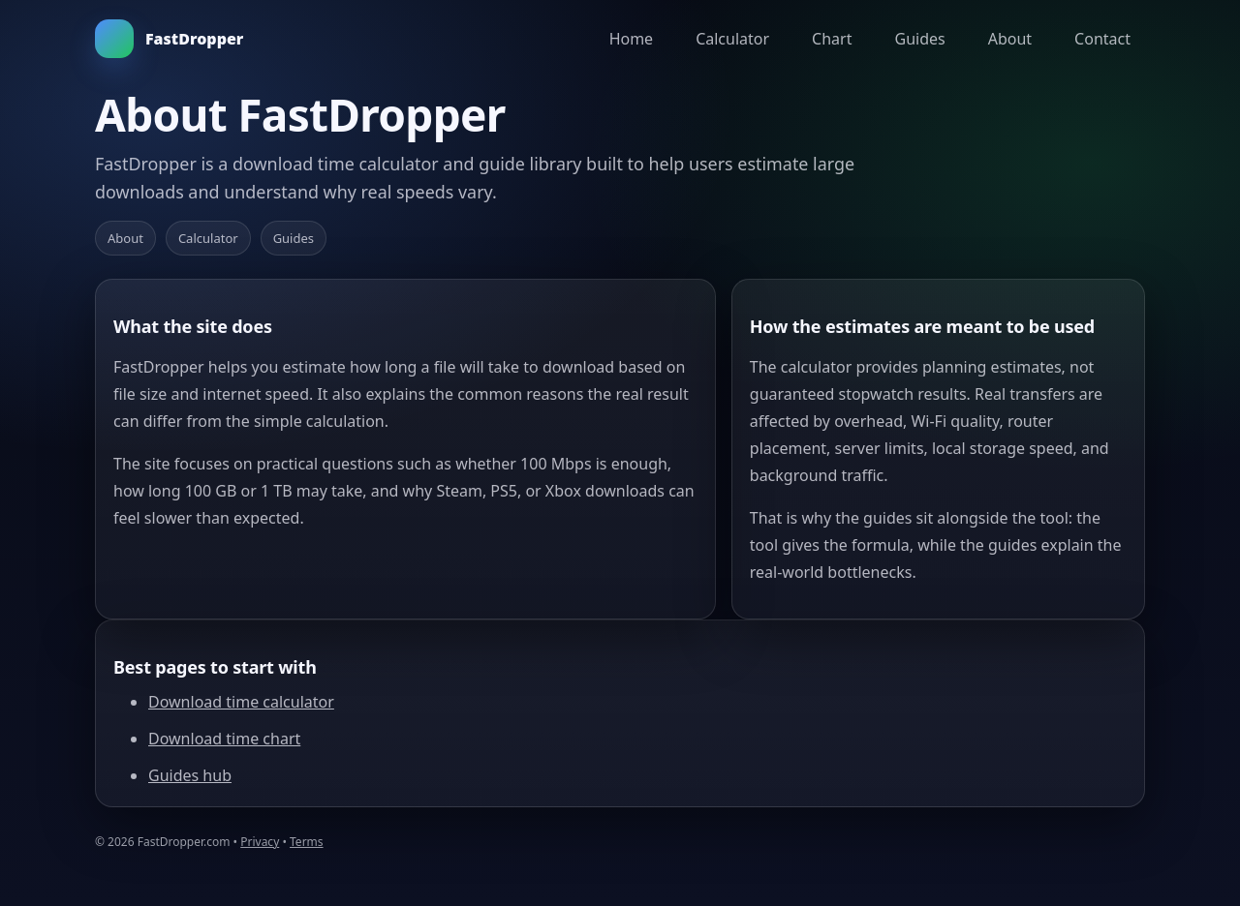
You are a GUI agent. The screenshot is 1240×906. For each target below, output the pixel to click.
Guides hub (190, 775)
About (1010, 38)
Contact (1102, 38)
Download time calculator (241, 701)
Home (631, 38)
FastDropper (169, 38)
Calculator (732, 38)
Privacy (259, 841)
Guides (919, 38)
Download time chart (224, 738)
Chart (832, 38)
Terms (307, 841)
